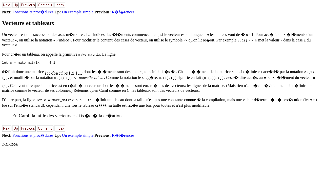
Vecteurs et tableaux (28, 23)
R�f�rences (123, 12)
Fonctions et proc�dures (32, 12)
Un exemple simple (77, 12)
